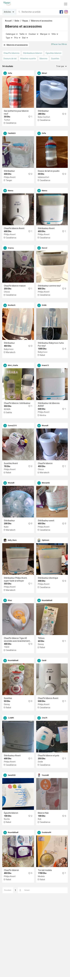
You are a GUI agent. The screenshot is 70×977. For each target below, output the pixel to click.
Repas (25, 21)
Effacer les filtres (59, 44)
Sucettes (55, 58)
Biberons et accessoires (41, 21)
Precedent (7, 890)
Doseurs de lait (10, 58)
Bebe (17, 21)
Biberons (43, 58)
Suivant (26, 890)
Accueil (8, 21)
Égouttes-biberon (53, 53)
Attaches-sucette (28, 58)
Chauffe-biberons (11, 53)
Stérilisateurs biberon (32, 53)
